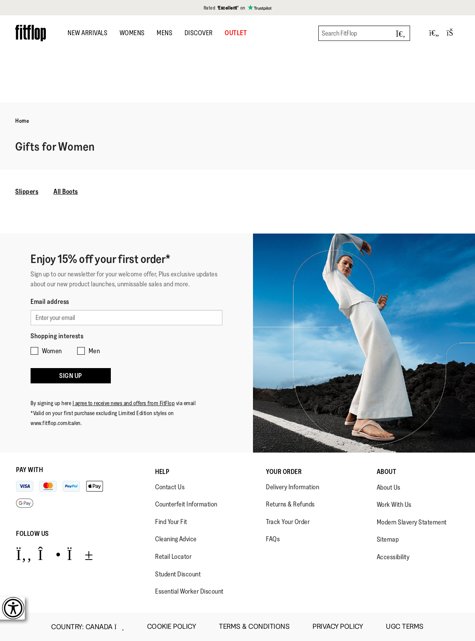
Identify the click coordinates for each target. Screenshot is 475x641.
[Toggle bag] (453, 33)
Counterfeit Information (186, 504)
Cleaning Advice (176, 539)
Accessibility (393, 557)
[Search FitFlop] (364, 33)
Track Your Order (288, 522)
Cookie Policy (171, 627)
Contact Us (170, 487)
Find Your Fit (171, 522)
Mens (164, 33)
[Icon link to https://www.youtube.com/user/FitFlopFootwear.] (80, 554)
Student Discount (178, 574)
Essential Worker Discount (189, 591)
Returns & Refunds (290, 504)
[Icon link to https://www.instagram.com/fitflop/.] (49, 554)
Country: (87, 627)
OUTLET (236, 33)
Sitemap (388, 539)
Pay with (29, 470)
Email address (50, 301)
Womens (132, 33)
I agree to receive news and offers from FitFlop (124, 403)
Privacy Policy (338, 627)
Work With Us (394, 504)
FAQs (273, 539)
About (387, 471)
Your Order (284, 471)
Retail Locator (173, 556)
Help (162, 471)
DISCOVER (199, 33)
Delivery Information (292, 487)
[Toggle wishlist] (434, 33)
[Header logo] (30, 33)
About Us (388, 487)
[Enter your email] (126, 317)
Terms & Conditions (254, 627)
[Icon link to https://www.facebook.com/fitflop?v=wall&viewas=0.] (24, 554)
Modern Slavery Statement (412, 522)
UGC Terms (405, 627)
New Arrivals (87, 33)
